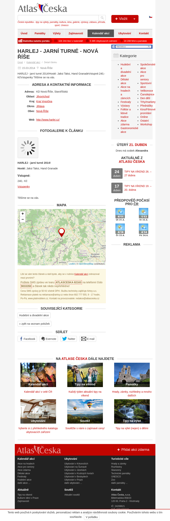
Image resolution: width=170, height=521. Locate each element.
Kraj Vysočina (44, 101)
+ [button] (22, 214)
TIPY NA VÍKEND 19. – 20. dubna (137, 188)
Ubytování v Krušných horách (79, 473)
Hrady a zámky (118, 463)
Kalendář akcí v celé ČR (38, 391)
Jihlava (40, 106)
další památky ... (119, 483)
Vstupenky (24, 186)
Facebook (27, 339)
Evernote (48, 339)
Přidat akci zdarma (133, 449)
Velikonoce (146, 90)
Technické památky (120, 473)
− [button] (22, 220)
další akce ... (24, 483)
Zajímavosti (76, 33)
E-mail (87, 339)
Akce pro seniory (26, 467)
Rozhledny (116, 467)
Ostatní (144, 120)
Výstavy (125, 105)
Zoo (113, 479)
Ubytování (124, 33)
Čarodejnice (147, 94)
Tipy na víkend (25, 494)
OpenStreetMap (86, 264)
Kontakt (144, 33)
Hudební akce (24, 479)
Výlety (57, 33)
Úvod (24, 33)
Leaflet (72, 264)
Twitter (68, 339)
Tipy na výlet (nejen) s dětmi (131, 428)
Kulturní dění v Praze (28, 498)
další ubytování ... (73, 483)
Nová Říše (42, 111)
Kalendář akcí (100, 33)
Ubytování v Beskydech (76, 476)
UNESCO (116, 476)
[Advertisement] (132, 271)
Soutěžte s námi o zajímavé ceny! (85, 428)
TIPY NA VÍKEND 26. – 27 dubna (137, 173)
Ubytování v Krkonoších (76, 463)
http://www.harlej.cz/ (48, 119)
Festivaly (126, 101)
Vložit (126, 19)
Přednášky (146, 105)
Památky (40, 33)
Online (144, 116)
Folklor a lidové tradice (126, 113)
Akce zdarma (24, 470)
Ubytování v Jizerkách (75, 470)
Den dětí (145, 98)
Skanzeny (116, 470)
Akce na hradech (26, 463)
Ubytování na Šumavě (75, 467)
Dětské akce (24, 473)
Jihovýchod (42, 96)
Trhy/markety (148, 101)
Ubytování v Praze (73, 479)
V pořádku (92, 517)
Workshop (146, 124)
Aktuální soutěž (72, 494)
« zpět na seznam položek (34, 323)
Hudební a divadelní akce (34, 315)
